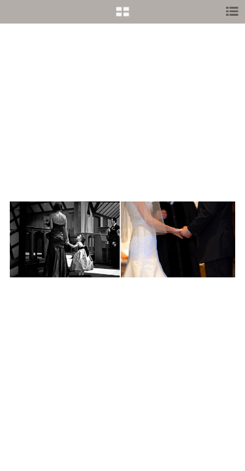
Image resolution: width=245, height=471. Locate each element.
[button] (122, 16)
